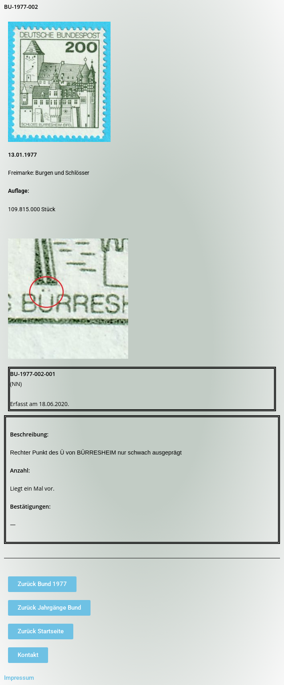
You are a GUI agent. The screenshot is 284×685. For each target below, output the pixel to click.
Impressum (19, 677)
